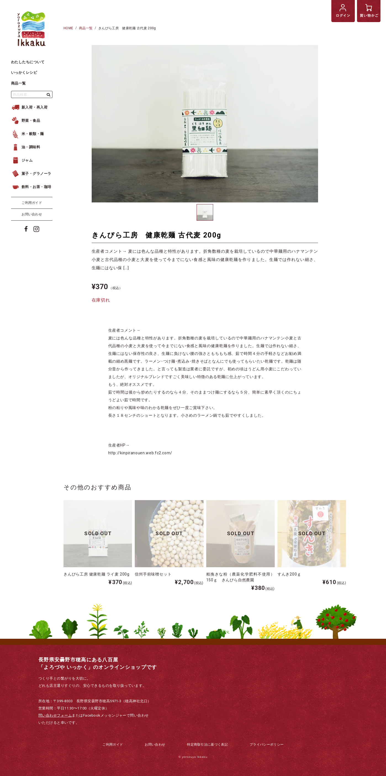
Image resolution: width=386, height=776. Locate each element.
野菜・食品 (25, 120)
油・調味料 (25, 147)
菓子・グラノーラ (31, 173)
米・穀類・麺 (27, 133)
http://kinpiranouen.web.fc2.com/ (140, 453)
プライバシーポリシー (267, 744)
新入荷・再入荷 (29, 107)
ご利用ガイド (32, 203)
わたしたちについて (27, 62)
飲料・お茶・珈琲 (31, 186)
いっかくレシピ (24, 72)
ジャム (22, 160)
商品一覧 (18, 83)
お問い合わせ (32, 214)
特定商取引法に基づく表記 (207, 744)
